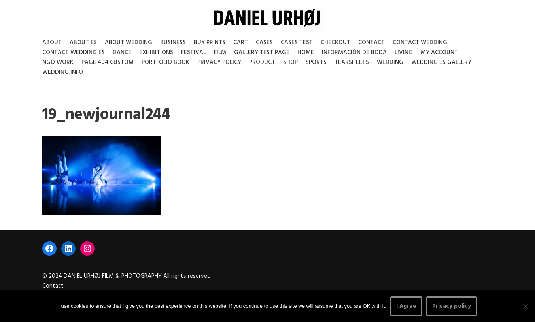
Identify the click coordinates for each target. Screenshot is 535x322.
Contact (371, 42)
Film (220, 52)
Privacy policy (451, 306)
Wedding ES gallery (441, 62)
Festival (193, 52)
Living (404, 52)
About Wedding (128, 42)
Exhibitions (156, 52)
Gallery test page (261, 52)
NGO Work (58, 62)
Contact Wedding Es (73, 52)
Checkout (335, 42)
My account (439, 52)
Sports (316, 62)
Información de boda (354, 52)
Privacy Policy (219, 62)
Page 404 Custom (107, 62)
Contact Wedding (420, 42)
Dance (122, 52)
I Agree (406, 306)
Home (305, 52)
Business (173, 42)
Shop (290, 62)
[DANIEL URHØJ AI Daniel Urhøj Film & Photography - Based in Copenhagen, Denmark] (267, 18)
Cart (240, 42)
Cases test (297, 42)
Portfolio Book (165, 62)
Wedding (390, 62)
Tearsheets (352, 62)
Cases (264, 42)
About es (83, 42)
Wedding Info (62, 72)
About (52, 42)
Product (262, 62)
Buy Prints (209, 42)
